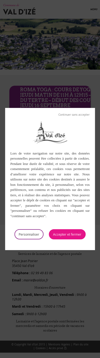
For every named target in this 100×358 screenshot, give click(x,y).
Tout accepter (67, 234)
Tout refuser (74, 114)
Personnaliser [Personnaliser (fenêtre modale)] (29, 234)
